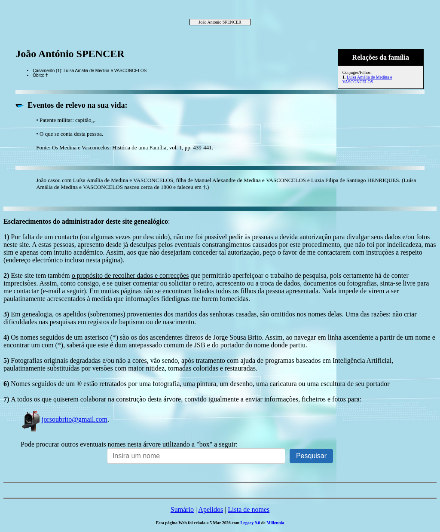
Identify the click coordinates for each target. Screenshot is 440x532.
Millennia (275, 522)
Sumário (182, 509)
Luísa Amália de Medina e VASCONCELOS (367, 79)
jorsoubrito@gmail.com (64, 419)
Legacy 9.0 (250, 522)
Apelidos (210, 509)
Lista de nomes (248, 509)
